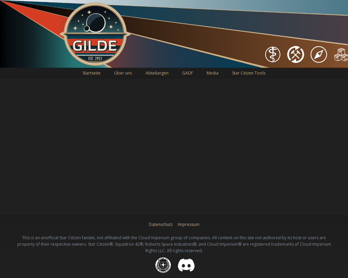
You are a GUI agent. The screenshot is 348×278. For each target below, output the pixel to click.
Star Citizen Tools (248, 73)
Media (213, 73)
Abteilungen (157, 73)
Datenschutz (161, 224)
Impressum (188, 224)
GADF (187, 73)
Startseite (92, 73)
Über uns (123, 73)
